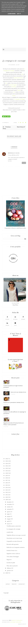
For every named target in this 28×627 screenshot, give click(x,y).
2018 (6, 478)
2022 (6, 468)
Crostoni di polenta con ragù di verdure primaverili (13, 386)
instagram (15, 318)
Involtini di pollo (11, 562)
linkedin (7, 324)
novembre (9, 504)
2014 (6, 487)
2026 (6, 459)
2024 (6, 463)
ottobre (8, 507)
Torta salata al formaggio (13, 556)
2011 (6, 495)
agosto (8, 512)
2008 (6, 573)
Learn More (11, 13)
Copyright (6, 593)
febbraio (9, 568)
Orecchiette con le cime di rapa (14, 538)
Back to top (22, 624)
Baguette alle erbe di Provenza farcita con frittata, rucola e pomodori (14, 423)
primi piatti (14, 584)
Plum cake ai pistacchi (12, 566)
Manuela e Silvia (13, 153)
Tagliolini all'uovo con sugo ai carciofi (16, 535)
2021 (6, 471)
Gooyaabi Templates (15, 622)
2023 (6, 466)
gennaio (9, 570)
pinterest (23, 318)
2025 (6, 461)
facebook (7, 318)
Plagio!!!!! (9, 559)
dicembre (9, 502)
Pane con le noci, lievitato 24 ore (18, 392)
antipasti (8, 584)
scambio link (10, 532)
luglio (8, 514)
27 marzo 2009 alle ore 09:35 (13, 155)
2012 (6, 492)
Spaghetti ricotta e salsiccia (13, 553)
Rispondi (24, 162)
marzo (8, 524)
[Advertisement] (14, 28)
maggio (9, 519)
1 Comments (5, 122)
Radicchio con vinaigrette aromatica (16, 547)
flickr (15, 324)
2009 (6, 499)
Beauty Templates (17, 620)
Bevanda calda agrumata (13, 544)
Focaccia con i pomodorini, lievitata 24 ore (14, 402)
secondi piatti (22, 584)
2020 (6, 473)
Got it (19, 13)
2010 (6, 497)
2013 (6, 490)
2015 (6, 485)
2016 (6, 483)
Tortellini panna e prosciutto (14, 526)
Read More (15, 305)
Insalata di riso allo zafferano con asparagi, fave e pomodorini (15, 412)
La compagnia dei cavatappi (13, 529)
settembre (9, 509)
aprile (8, 521)
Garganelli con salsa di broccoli (14, 541)
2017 (6, 480)
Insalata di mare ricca (12, 550)
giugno (8, 516)
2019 (6, 475)
